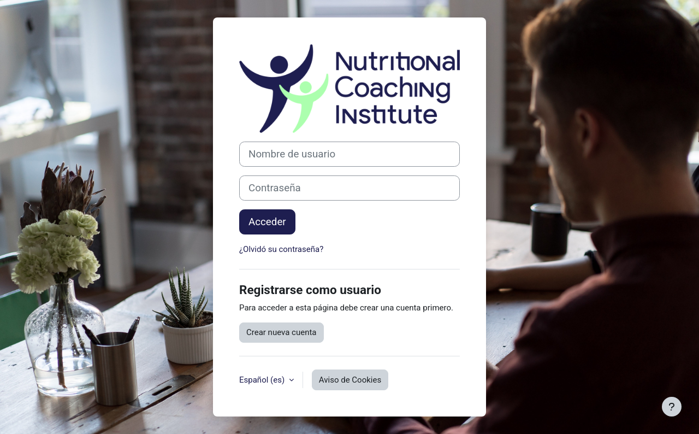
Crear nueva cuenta (281, 332)
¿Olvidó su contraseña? (281, 249)
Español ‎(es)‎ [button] (263, 380)
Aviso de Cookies (350, 380)
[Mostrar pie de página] (672, 407)
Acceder (267, 222)
